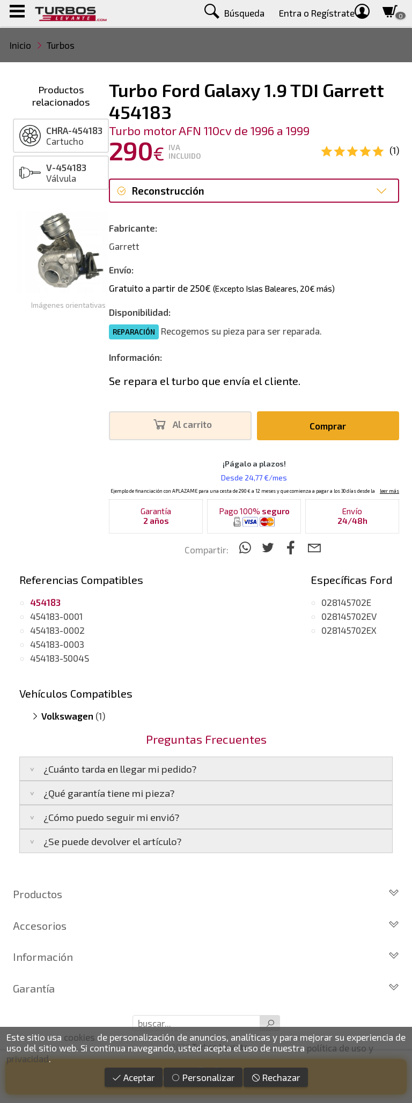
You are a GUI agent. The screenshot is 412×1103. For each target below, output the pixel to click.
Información (206, 956)
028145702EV (349, 616)
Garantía (206, 988)
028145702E (346, 602)
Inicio (20, 45)
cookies (79, 1037)
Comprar (328, 425)
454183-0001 (56, 616)
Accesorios (206, 925)
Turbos (61, 45)
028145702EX (349, 630)
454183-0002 (57, 630)
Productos (206, 893)
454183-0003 (57, 644)
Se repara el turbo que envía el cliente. (204, 381)
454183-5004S (59, 658)
